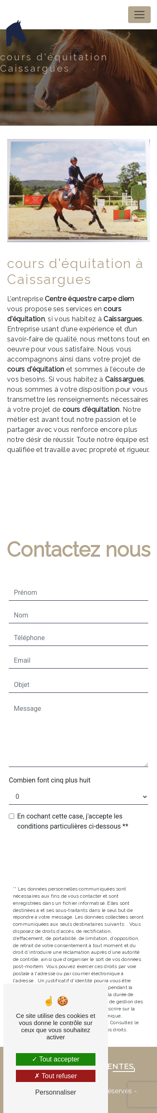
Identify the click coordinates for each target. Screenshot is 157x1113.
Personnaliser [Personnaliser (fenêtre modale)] (55, 1092)
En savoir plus (89, 481)
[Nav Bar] (139, 14)
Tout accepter (55, 1059)
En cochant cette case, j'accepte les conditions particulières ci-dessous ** (72, 821)
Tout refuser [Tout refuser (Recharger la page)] (55, 1075)
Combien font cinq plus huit (49, 780)
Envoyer (84, 859)
